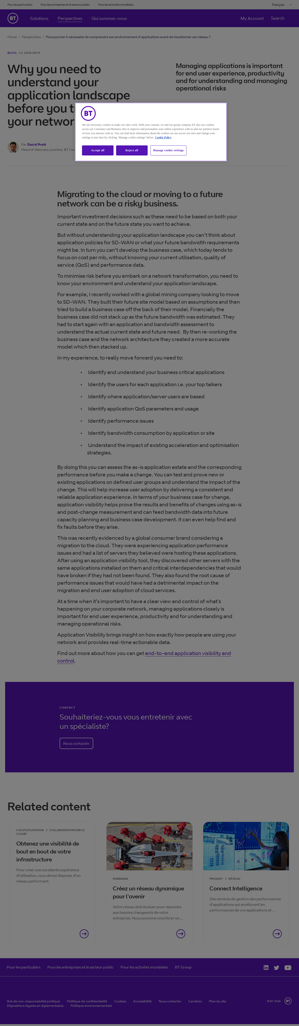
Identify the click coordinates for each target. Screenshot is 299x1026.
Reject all (131, 150)
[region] (151, 132)
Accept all (97, 150)
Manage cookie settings (168, 150)
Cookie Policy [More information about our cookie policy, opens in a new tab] (163, 137)
